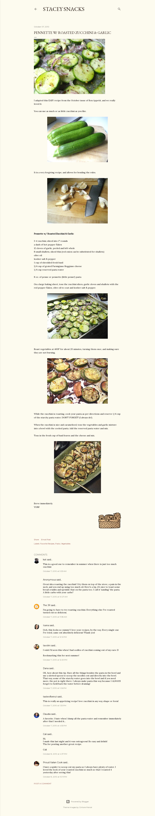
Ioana (46, 625)
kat (44, 559)
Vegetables (65, 543)
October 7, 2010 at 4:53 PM (55, 725)
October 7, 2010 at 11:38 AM (55, 617)
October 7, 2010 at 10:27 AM (55, 597)
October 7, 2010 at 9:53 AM (54, 571)
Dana (46, 668)
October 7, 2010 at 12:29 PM (55, 660)
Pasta (57, 543)
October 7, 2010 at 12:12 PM (55, 637)
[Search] (119, 8)
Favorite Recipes (47, 543)
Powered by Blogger (77, 801)
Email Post (46, 539)
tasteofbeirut (50, 696)
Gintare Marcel (85, 807)
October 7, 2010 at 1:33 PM (54, 705)
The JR (46, 605)
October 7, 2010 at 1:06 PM (54, 688)
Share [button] (36, 539)
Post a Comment (42, 783)
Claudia (47, 714)
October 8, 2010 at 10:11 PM (55, 777)
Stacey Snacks (63, 9)
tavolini (46, 645)
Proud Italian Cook (53, 762)
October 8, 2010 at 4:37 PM (55, 754)
